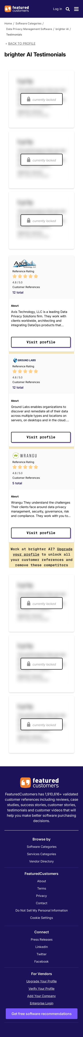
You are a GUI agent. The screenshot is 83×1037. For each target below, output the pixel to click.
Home (8, 23)
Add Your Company (41, 996)
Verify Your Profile (41, 988)
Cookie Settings (41, 918)
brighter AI (62, 29)
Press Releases (41, 939)
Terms (41, 888)
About (41, 881)
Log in (57, 9)
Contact (41, 903)
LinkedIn (41, 947)
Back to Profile (21, 43)
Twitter (41, 954)
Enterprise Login (41, 1003)
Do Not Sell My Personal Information (41, 910)
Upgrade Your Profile (41, 981)
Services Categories (41, 854)
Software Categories (28, 23)
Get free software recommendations (42, 1013)
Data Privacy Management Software (29, 29)
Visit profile (41, 342)
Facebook (41, 961)
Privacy (41, 896)
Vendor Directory (41, 861)
